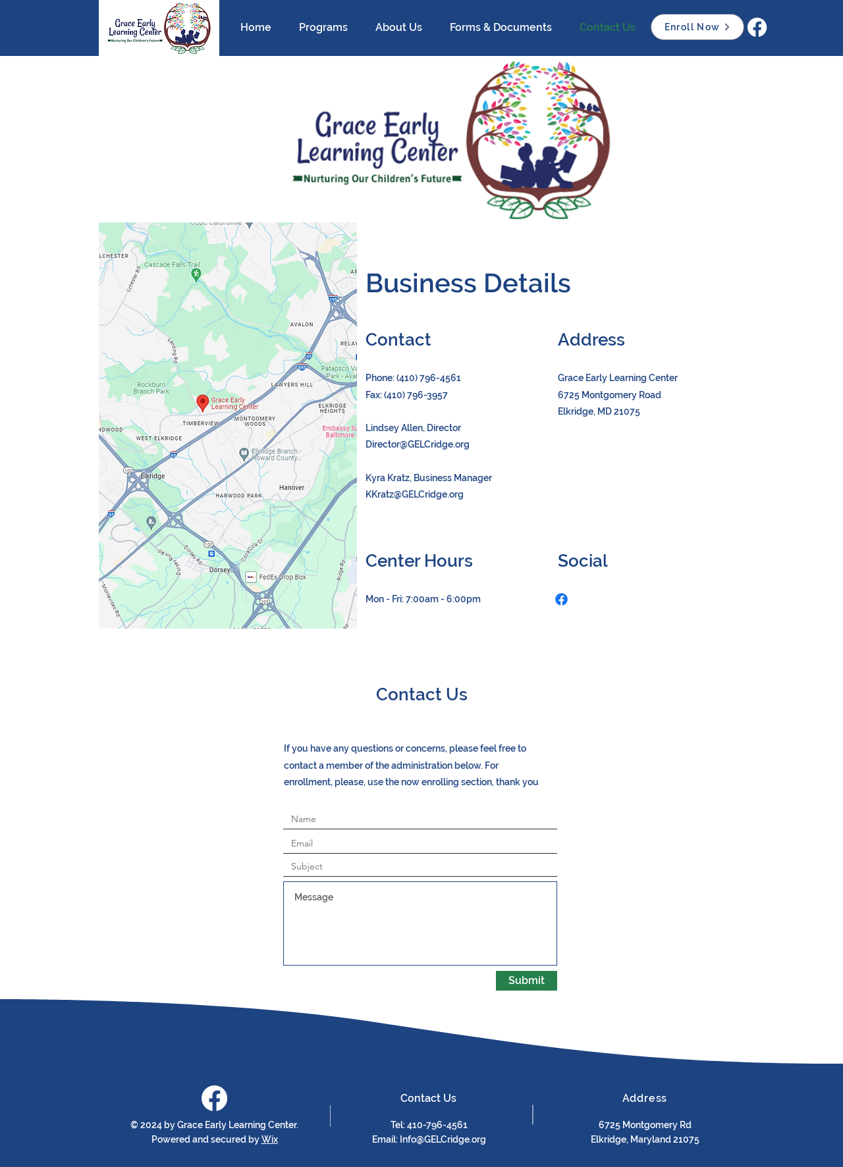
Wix (269, 1139)
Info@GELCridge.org (443, 1139)
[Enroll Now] (697, 27)
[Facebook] (757, 27)
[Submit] (526, 981)
